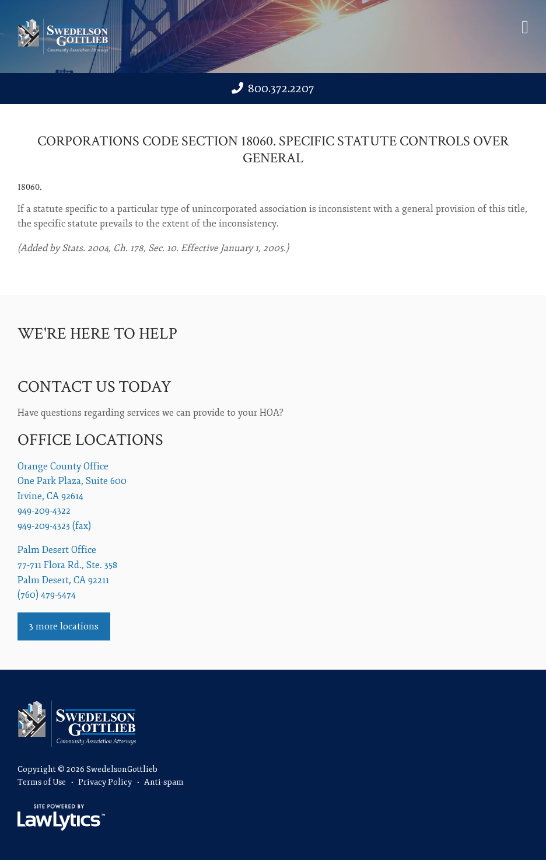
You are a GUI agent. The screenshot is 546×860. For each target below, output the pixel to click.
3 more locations (64, 626)
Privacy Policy (105, 782)
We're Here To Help (97, 333)
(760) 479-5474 (47, 595)
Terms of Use (42, 782)
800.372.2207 (281, 88)
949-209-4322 (44, 511)
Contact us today (95, 387)
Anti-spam (164, 782)
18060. (30, 187)
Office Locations (90, 440)
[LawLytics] (61, 817)
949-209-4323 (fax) (54, 526)
